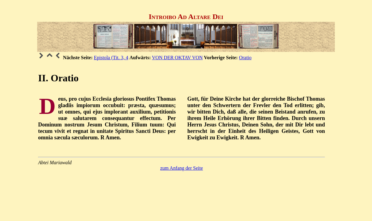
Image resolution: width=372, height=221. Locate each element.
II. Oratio (58, 77)
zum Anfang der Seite (181, 168)
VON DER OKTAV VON (177, 57)
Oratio (245, 57)
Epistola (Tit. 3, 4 (111, 57)
